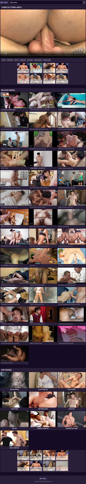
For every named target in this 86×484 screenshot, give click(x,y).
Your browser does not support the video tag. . (43, 33)
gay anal (23, 60)
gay (4, 60)
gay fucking (47, 60)
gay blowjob (39, 60)
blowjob (11, 60)
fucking (30, 60)
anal (17, 60)
